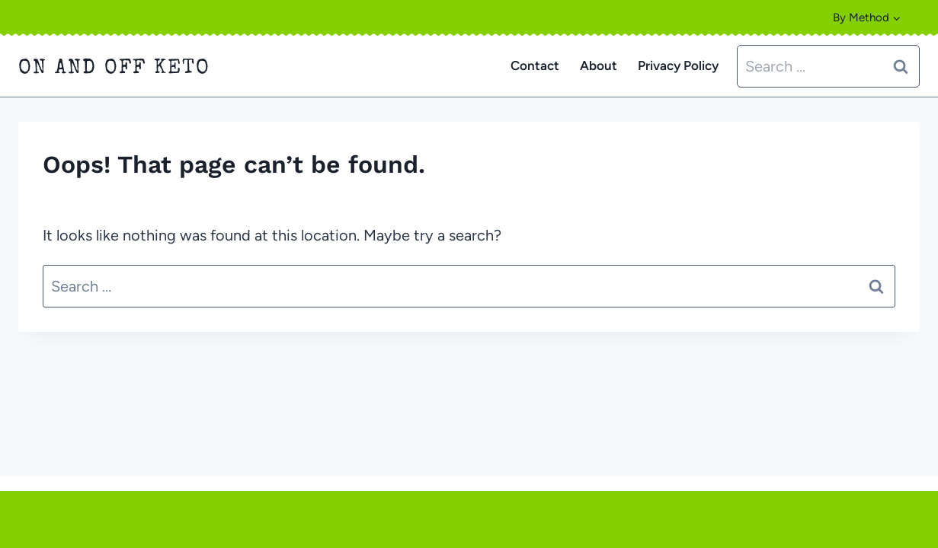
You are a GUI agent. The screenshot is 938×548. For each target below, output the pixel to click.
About (598, 65)
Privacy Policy (678, 65)
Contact (535, 65)
